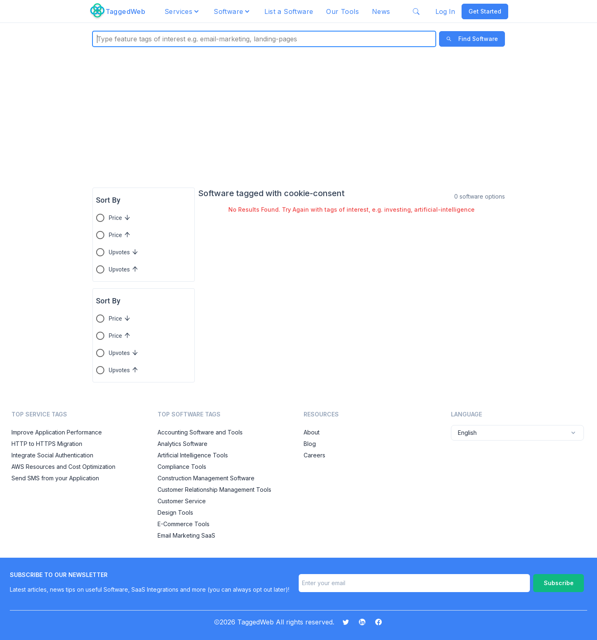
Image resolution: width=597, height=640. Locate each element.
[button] (182, 11)
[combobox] (98, 39)
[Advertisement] (299, 117)
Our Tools (342, 11)
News (381, 11)
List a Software (288, 11)
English (517, 432)
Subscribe (559, 582)
